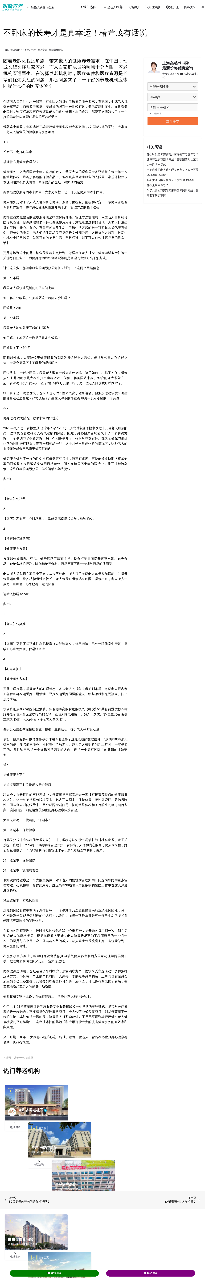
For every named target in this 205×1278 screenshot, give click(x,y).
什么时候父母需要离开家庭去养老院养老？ (172, 154)
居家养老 (19, 1057)
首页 (7, 49)
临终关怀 (190, 7)
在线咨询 (36, 1127)
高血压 (29, 1057)
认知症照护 (153, 7)
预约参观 (57, 1127)
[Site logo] (13, 7)
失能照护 (133, 7)
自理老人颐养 (113, 7)
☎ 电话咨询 (150, 1273)
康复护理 (172, 7)
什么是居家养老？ (157, 185)
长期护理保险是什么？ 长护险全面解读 (170, 180)
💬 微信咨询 (54, 1273)
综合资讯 (15, 49)
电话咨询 (15, 1127)
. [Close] (202, 1271)
